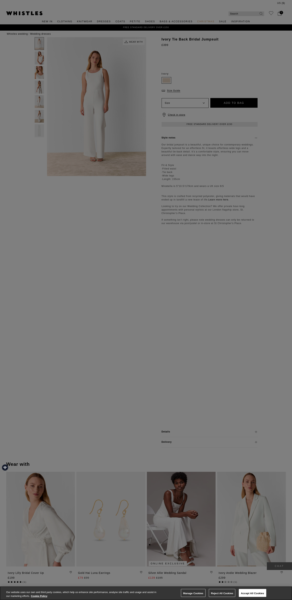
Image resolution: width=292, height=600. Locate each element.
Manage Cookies (193, 593)
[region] (146, 593)
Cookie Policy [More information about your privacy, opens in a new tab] (39, 596)
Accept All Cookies (252, 593)
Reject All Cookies (222, 593)
